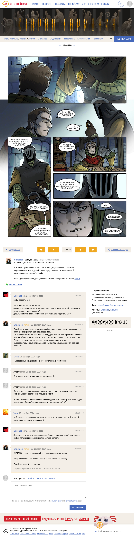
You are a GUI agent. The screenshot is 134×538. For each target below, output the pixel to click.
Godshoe (18, 296)
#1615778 (79, 413)
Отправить (77, 508)
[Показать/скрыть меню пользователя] (130, 4)
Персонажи (98, 39)
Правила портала (45, 533)
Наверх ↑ (110, 330)
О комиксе (42, 39)
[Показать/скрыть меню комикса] (111, 39)
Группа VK (94, 3)
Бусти (77, 279)
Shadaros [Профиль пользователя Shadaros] (18, 259)
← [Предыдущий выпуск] (59, 45)
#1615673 (79, 295)
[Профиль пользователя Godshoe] (7, 294)
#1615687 (79, 371)
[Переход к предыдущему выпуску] (17, 146)
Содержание (56, 39)
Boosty (106, 3)
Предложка (69, 39)
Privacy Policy (56, 501)
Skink (16, 356)
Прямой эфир (74, 3)
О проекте (14, 533)
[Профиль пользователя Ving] (7, 412)
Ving (16, 413)
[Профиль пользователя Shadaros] (8, 267)
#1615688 (79, 386)
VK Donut (84, 518)
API (85, 3)
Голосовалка (59, 3)
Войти (31, 478)
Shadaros (18, 325)
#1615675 (79, 324)
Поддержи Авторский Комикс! (22, 519)
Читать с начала (10, 39)
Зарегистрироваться (45, 478)
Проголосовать (15, 284)
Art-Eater (114, 310)
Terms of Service (71, 501)
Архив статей (75, 533)
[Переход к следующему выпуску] (67, 146)
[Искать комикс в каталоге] (96, 531)
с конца (23, 39)
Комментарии (83, 39)
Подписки (46, 3)
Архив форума (61, 533)
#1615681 (79, 356)
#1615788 (79, 431)
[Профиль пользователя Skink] (7, 355)
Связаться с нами (28, 533)
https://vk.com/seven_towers (110, 305)
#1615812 (79, 449)
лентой (31, 39)
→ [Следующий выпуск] (74, 45)
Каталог (35, 3)
